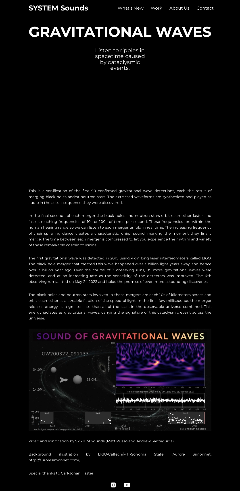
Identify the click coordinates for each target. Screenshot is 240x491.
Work (156, 8)
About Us (179, 8)
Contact (205, 8)
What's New (131, 8)
